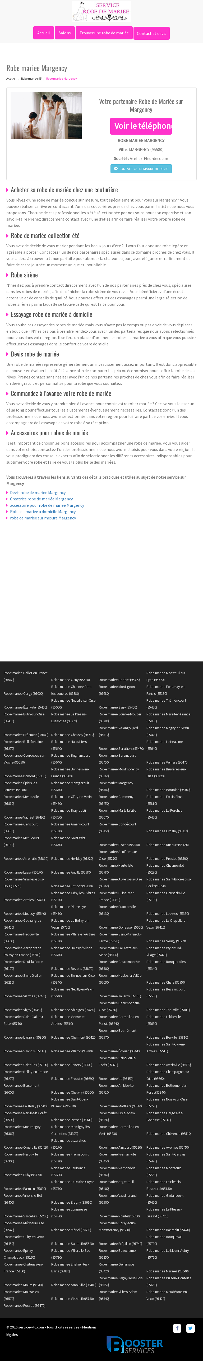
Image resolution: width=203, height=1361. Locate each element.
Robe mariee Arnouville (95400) (73, 1284)
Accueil (43, 32)
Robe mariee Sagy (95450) (118, 707)
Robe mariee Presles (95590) (167, 858)
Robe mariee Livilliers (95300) (25, 1037)
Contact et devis (151, 33)
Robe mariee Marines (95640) (167, 1271)
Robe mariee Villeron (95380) (72, 1051)
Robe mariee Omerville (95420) (26, 1147)
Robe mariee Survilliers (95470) (121, 748)
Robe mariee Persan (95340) (71, 1119)
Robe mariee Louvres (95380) (167, 913)
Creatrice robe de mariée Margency (41, 498)
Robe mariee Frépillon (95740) (120, 1243)
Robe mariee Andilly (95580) (71, 872)
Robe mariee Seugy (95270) (166, 941)
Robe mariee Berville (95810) (167, 1037)
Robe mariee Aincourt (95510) (120, 1147)
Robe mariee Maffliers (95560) (120, 1106)
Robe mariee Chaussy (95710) (72, 734)
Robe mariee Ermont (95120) (72, 886)
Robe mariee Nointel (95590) (119, 1216)
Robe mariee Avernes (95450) (168, 1147)
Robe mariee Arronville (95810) (26, 858)
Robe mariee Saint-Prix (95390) (26, 1064)
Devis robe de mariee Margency (38, 492)
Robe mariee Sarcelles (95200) (26, 1216)
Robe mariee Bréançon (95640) (26, 734)
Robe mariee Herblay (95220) (72, 858)
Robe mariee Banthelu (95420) (168, 1229)
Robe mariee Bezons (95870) (72, 968)
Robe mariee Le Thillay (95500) (25, 1106)
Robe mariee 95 (31, 78)
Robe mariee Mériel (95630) (71, 1229)
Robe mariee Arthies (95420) (24, 899)
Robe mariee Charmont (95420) (73, 1037)
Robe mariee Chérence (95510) (168, 1133)
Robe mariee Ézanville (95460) (25, 707)
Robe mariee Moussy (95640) (25, 913)
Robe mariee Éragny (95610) (71, 1202)
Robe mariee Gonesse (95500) (121, 927)
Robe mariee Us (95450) (116, 1078)
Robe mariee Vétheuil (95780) (72, 1298)
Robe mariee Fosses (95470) (24, 1305)
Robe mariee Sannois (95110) (25, 1051)
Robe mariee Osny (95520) (70, 679)
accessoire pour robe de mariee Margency (47, 505)
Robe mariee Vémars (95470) (167, 762)
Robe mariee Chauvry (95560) (72, 1092)
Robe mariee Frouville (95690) (72, 1078)
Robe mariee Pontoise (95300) (168, 789)
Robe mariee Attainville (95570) (168, 1064)
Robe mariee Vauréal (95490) (24, 817)
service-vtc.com (31, 1327)
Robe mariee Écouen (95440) (119, 1051)
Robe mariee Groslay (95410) (167, 831)
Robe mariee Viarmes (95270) (25, 996)
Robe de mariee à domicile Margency (43, 511)
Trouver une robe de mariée (104, 32)
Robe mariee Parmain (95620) (25, 1188)
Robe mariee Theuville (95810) (168, 1009)
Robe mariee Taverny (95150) (120, 996)
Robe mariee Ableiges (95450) (73, 1009)
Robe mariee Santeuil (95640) (72, 1243)
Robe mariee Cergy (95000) (23, 693)
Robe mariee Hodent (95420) (119, 679)
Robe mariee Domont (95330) (25, 776)
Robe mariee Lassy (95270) (23, 872)
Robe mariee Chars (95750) (166, 982)
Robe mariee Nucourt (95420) (167, 844)
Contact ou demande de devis (141, 168)
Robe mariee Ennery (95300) (71, 1064)
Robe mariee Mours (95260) (24, 1284)
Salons (65, 32)
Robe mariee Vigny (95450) (23, 1009)
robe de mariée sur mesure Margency (43, 517)
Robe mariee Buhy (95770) (22, 1174)
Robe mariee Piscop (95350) (119, 844)
